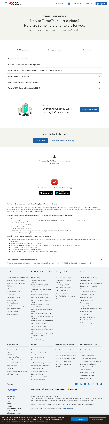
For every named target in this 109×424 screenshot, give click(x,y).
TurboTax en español (13, 314)
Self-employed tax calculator (40, 365)
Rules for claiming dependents (90, 289)
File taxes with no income (88, 292)
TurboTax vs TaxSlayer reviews (65, 358)
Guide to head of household (89, 286)
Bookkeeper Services (87, 375)
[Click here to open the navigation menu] (6, 3)
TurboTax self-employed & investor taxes (39, 285)
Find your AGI (84, 306)
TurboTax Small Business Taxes (41, 313)
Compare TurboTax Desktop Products (65, 281)
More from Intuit (85, 370)
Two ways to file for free (14, 363)
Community (10, 368)
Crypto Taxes (11, 294)
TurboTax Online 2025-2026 (16, 280)
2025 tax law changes (87, 323)
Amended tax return (86, 297)
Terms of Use (68, 408)
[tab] (23, 50)
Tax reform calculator (38, 380)
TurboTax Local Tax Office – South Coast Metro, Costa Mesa (42, 334)
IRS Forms (10, 286)
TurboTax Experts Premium (39, 295)
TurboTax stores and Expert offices (42, 321)
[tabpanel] (54, 71)
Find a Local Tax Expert (38, 323)
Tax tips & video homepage (89, 277)
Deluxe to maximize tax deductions (38, 281)
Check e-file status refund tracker (41, 360)
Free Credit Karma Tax (87, 367)
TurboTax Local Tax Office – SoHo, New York (42, 329)
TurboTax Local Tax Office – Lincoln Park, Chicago (40, 338)
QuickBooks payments (87, 355)
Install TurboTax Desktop (64, 287)
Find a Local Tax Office (38, 326)
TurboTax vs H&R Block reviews (66, 355)
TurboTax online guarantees (16, 283)
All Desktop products (62, 285)
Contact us (10, 354)
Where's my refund (13, 357)
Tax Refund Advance (13, 292)
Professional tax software (88, 358)
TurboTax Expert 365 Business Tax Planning (42, 317)
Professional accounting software (90, 361)
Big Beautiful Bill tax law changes (17, 371)
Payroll (82, 353)
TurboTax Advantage (62, 293)
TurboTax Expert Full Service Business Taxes (40, 305)
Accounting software (86, 350)
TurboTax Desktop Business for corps (66, 296)
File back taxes (84, 303)
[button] (54, 259)
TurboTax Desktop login (63, 277)
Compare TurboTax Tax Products (17, 277)
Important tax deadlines (87, 317)
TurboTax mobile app (14, 309)
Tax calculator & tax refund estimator (39, 353)
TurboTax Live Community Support (15, 350)
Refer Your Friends (13, 374)
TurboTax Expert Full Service (40, 297)
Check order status (62, 290)
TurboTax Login (12, 365)
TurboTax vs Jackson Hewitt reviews (64, 364)
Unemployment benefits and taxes (91, 309)
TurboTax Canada (12, 303)
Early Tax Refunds (12, 311)
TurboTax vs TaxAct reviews (64, 361)
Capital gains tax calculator (39, 371)
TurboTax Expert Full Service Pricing (40, 301)
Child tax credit (85, 314)
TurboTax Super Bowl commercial (66, 353)
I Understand (80, 419)
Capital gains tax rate (86, 300)
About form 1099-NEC (87, 294)
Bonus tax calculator (37, 374)
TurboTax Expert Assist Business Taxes (41, 309)
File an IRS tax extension (14, 360)
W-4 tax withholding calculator (41, 363)
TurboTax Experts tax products (41, 292)
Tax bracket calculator (38, 357)
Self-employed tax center (15, 289)
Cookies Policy (40, 417)
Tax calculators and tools (39, 350)
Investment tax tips (86, 311)
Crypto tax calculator (37, 368)
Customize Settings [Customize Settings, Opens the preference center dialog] (97, 419)
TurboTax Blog (11, 300)
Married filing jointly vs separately (91, 283)
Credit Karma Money (13, 297)
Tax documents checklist (39, 377)
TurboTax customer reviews (64, 350)
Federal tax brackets (86, 320)
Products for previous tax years (17, 306)
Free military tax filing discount (41, 289)
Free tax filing (35, 277)
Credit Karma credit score (88, 364)
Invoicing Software (86, 378)
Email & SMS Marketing (87, 372)
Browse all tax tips (86, 280)
